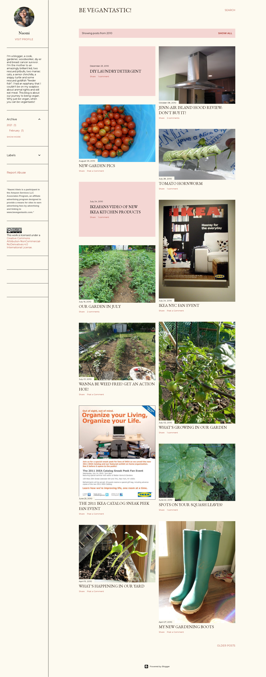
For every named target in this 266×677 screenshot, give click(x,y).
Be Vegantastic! (105, 10)
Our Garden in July (100, 306)
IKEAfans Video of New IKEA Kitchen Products (115, 209)
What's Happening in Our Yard (111, 586)
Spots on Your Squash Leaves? (191, 504)
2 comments (173, 118)
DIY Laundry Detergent (115, 71)
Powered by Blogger (157, 666)
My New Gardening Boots (186, 626)
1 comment (103, 76)
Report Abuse (16, 172)
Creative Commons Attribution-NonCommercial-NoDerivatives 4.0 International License (24, 243)
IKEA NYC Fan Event (179, 305)
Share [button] (93, 76)
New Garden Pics (97, 165)
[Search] (230, 10)
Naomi (24, 32)
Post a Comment (95, 171)
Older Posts (226, 645)
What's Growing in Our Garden (193, 427)
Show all (225, 33)
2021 (11, 125)
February (16, 130)
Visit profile (24, 39)
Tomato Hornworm (181, 183)
